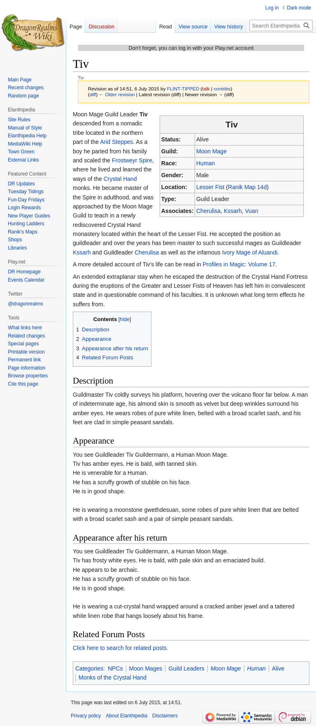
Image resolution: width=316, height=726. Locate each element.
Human (205, 163)
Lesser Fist (210, 187)
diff (93, 94)
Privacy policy (86, 716)
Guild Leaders (186, 668)
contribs (222, 88)
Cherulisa (208, 211)
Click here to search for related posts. (120, 648)
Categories (89, 668)
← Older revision (117, 94)
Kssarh (233, 211)
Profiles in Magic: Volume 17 (239, 264)
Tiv (143, 114)
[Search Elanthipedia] (281, 25)
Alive (278, 668)
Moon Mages (146, 668)
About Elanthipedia (126, 716)
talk (205, 88)
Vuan (251, 211)
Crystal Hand (120, 179)
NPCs (115, 668)
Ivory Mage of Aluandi (250, 252)
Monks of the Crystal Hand (112, 677)
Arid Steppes (116, 142)
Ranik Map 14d (247, 187)
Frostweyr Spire (132, 160)
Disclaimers (165, 716)
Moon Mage (211, 151)
